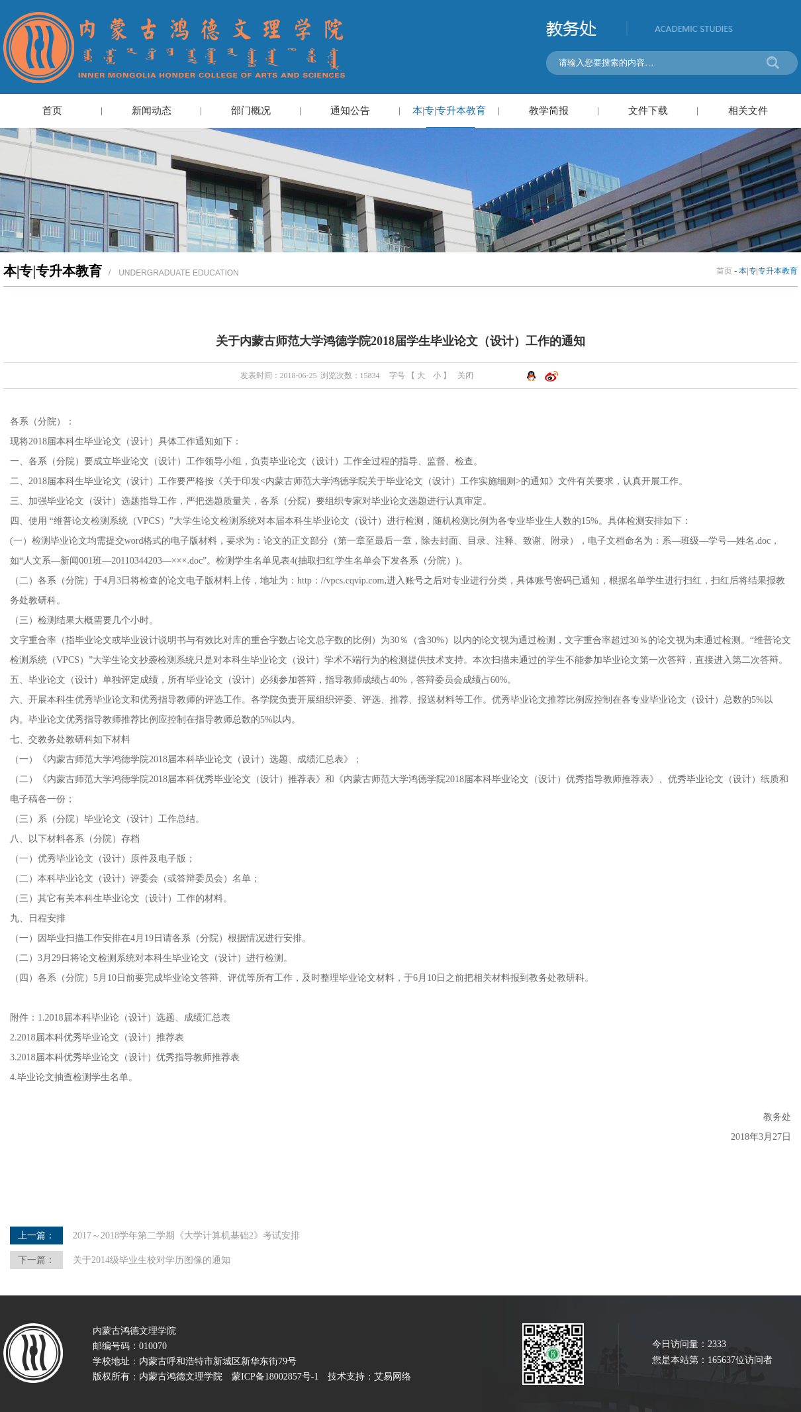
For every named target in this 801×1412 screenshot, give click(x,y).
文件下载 (648, 110)
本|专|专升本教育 (449, 110)
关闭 (465, 375)
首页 (52, 110)
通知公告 (350, 110)
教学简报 (549, 110)
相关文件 (748, 110)
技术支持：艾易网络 (369, 1377)
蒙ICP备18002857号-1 (275, 1377)
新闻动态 (151, 110)
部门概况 (251, 110)
